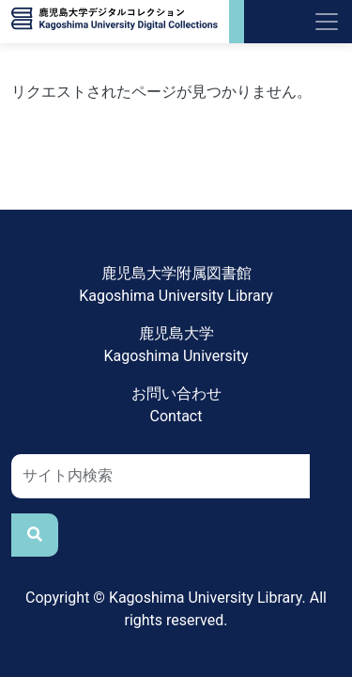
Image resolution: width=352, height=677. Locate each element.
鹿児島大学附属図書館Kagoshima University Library (176, 284)
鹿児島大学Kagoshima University (175, 344)
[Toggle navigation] (326, 21)
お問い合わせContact (176, 405)
